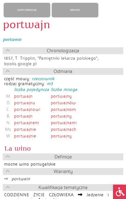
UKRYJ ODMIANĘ (26, 10)
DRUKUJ (75, 10)
